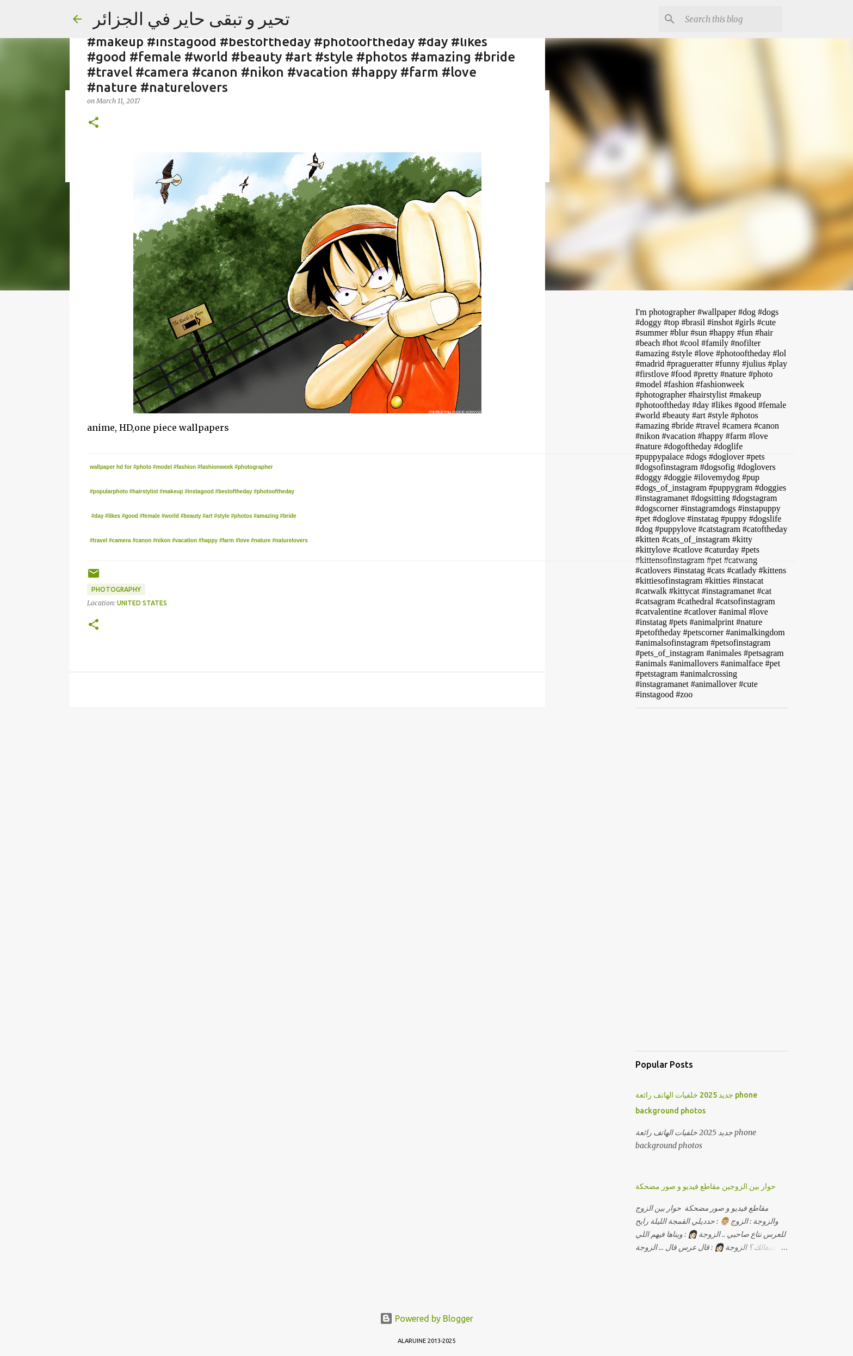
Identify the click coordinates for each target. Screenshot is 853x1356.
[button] (93, 123)
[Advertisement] (600, 470)
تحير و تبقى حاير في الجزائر (191, 18)
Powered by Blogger (426, 1318)
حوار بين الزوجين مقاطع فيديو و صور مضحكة (705, 1186)
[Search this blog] (725, 19)
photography (116, 589)
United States (142, 602)
